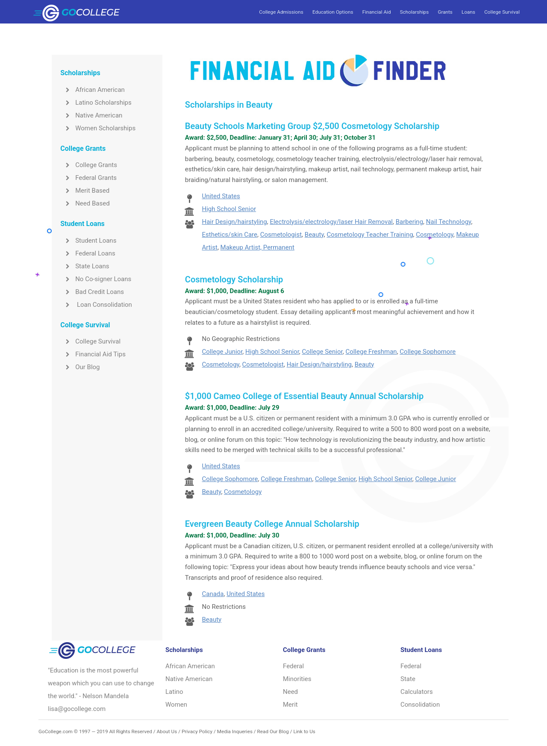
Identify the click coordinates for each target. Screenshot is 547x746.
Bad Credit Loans (92, 292)
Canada (213, 594)
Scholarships (414, 12)
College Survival (502, 12)
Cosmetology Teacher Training (369, 234)
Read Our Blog (273, 731)
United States (221, 196)
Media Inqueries (235, 731)
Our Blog (80, 367)
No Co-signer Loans (95, 279)
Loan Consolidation (96, 304)
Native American (91, 115)
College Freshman (371, 351)
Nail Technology (448, 222)
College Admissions (281, 12)
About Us (166, 731)
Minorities (297, 679)
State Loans (84, 266)
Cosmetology (434, 234)
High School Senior (229, 209)
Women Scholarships (97, 128)
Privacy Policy (197, 731)
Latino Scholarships (96, 102)
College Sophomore (428, 351)
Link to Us (304, 731)
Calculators (416, 692)
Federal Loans (87, 253)
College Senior (322, 351)
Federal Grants (88, 178)
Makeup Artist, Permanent (257, 247)
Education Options (332, 12)
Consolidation (420, 704)
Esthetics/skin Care (229, 234)
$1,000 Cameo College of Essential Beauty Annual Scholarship (304, 396)
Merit (290, 704)
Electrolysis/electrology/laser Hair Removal (331, 222)
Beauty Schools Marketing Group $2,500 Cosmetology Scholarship (312, 126)
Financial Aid (376, 12)
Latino (174, 692)
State (407, 679)
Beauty (314, 234)
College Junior (222, 351)
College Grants (88, 165)
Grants (445, 12)
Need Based (84, 203)
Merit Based (84, 190)
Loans (468, 12)
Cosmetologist (281, 234)
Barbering (409, 222)
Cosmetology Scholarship (234, 279)
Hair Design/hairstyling (234, 222)
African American (92, 90)
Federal (293, 666)
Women (176, 704)
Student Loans (88, 240)
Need (290, 692)
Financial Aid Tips (93, 354)
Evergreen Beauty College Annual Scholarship (272, 524)
